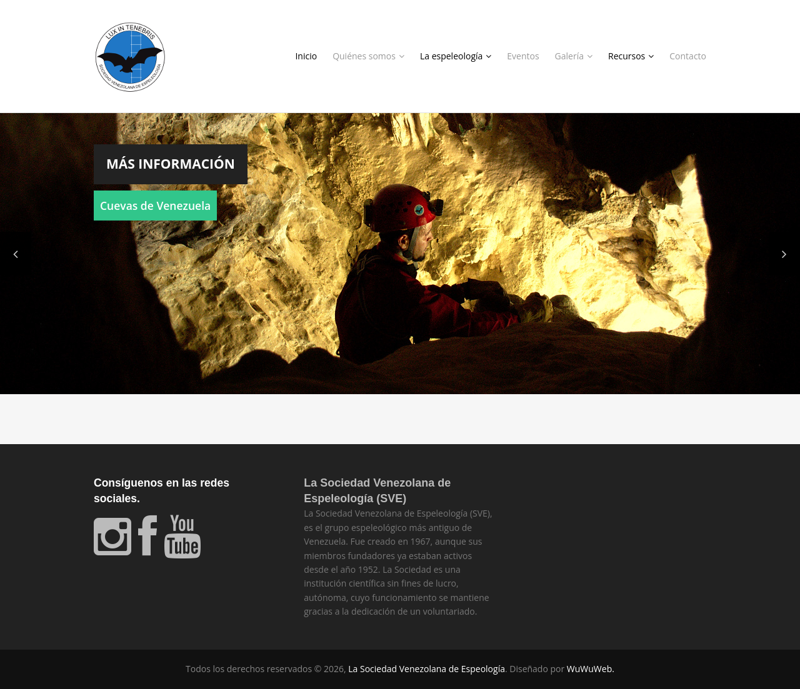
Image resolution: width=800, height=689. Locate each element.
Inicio (306, 56)
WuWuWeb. (590, 669)
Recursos (631, 56)
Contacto (687, 56)
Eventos (523, 56)
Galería (573, 56)
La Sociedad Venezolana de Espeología (426, 669)
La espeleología (455, 56)
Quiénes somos (368, 56)
